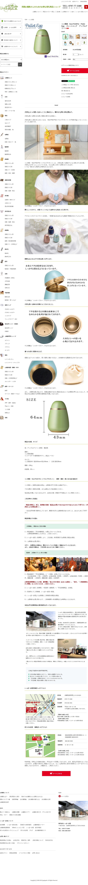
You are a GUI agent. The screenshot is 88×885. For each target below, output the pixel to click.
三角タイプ (8, 119)
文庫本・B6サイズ (10, 199)
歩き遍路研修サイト (40, 830)
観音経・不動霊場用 (10, 269)
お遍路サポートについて (9, 46)
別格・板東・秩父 (10, 190)
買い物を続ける (65, 90)
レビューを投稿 (65, 96)
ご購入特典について (37, 840)
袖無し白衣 (8, 104)
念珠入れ (7, 287)
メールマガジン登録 (24, 853)
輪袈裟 (7, 151)
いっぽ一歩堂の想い (12, 824)
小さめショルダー (10, 312)
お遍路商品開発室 (5, 827)
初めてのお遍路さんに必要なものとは (31, 796)
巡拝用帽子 (8, 126)
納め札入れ (8, 256)
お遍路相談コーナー (39, 824)
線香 (6, 390)
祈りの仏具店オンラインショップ (9, 830)
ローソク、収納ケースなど (12, 393)
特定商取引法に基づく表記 (7, 843)
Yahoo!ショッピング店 (18, 827)
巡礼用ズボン (8, 107)
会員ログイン (75, 1)
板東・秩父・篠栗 (10, 173)
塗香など (7, 412)
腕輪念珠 (7, 284)
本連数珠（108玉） (10, 278)
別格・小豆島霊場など (11, 378)
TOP (26, 19)
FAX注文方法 (49, 840)
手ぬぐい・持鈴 (9, 406)
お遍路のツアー (25, 812)
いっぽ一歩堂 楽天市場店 (33, 827)
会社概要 (2, 824)
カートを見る (65, 796)
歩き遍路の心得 (46, 799)
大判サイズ (8, 203)
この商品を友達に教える (68, 87)
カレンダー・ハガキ (10, 381)
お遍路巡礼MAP (4, 802)
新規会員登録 (83, 1)
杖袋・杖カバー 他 (10, 142)
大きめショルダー (10, 309)
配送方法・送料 (25, 840)
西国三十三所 (8, 166)
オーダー (7, 350)
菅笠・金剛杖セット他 (11, 91)
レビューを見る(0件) (67, 93)
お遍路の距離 (15, 812)
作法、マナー (3, 815)
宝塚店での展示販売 (25, 824)
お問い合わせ (36, 853)
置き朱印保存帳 (9, 206)
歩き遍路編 (23, 799)
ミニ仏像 (7, 409)
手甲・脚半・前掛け (10, 403)
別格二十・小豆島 (10, 170)
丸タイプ (7, 123)
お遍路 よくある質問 (8, 27)
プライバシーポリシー (23, 843)
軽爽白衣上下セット (10, 88)
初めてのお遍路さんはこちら (10, 21)
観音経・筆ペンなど (10, 300)
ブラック (7, 343)
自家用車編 (15, 799)
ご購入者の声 (6, 33)
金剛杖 (7, 138)
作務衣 (7, 331)
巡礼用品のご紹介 (14, 796)
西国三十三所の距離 (15, 815)
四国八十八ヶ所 (9, 163)
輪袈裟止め (8, 154)
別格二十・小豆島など (11, 244)
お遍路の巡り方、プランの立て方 (41, 812)
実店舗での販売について (9, 40)
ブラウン (7, 347)
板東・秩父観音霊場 (10, 241)
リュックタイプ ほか (11, 319)
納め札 (7, 253)
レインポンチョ (9, 359)
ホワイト (7, 340)
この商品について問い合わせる (70, 84)
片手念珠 (7, 281)
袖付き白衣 (8, 101)
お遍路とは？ (3, 796)
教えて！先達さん (5, 812)
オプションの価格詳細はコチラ (70, 65)
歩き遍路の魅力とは (34, 799)
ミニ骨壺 (31, 19)
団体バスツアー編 (5, 799)
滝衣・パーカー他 (10, 110)
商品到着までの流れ (5, 840)
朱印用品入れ (8, 225)
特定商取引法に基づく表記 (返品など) (69, 75)
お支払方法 (16, 840)
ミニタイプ (8, 315)
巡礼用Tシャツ (9, 328)
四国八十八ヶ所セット (11, 82)
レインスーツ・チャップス (12, 362)
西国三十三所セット (10, 85)
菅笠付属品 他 (9, 129)
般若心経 (7, 296)
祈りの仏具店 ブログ (27, 830)
